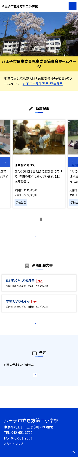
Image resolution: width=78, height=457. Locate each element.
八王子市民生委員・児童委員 (43, 83)
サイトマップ (15, 443)
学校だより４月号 (18, 305)
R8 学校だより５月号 (20, 285)
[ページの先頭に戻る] (73, 452)
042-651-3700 (21, 432)
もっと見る (37, 237)
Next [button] (73, 162)
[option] (39, 34)
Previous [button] (5, 162)
